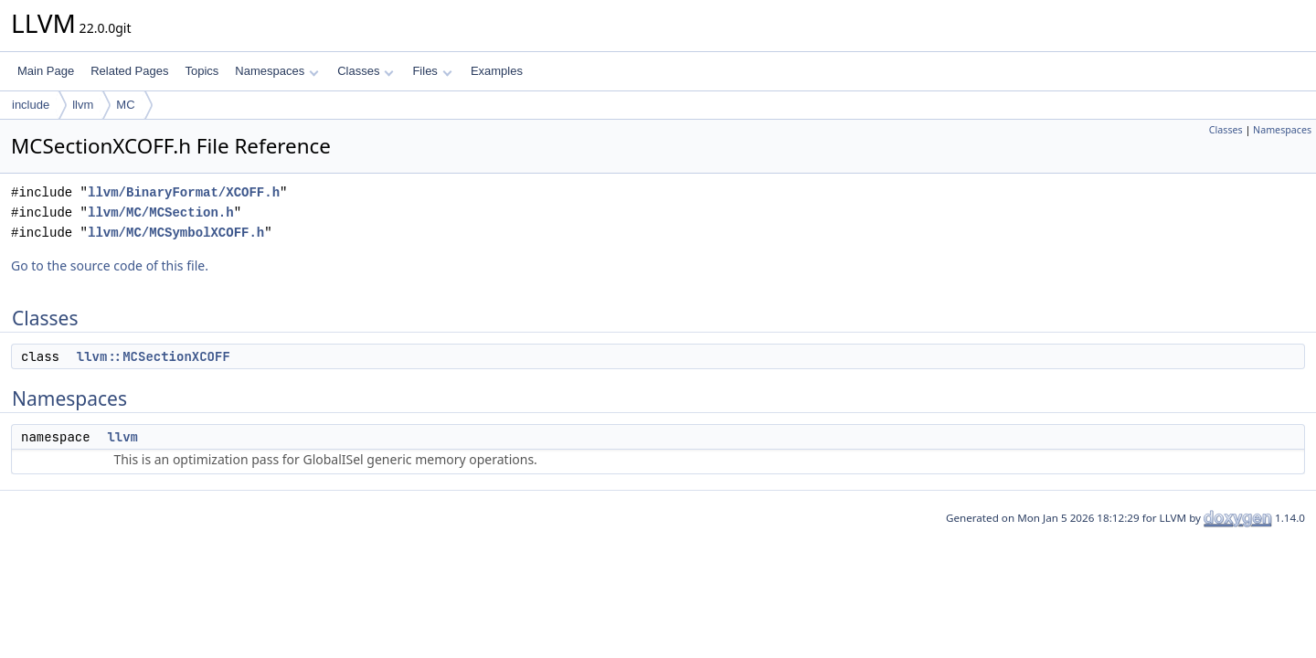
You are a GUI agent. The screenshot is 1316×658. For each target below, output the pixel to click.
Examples (497, 71)
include (30, 104)
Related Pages (129, 71)
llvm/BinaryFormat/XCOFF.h (184, 192)
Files (431, 71)
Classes (365, 71)
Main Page (45, 71)
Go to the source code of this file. (109, 265)
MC (125, 104)
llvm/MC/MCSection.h (161, 212)
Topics (201, 71)
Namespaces (276, 71)
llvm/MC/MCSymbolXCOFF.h (176, 232)
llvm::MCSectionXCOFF (153, 356)
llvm (82, 104)
